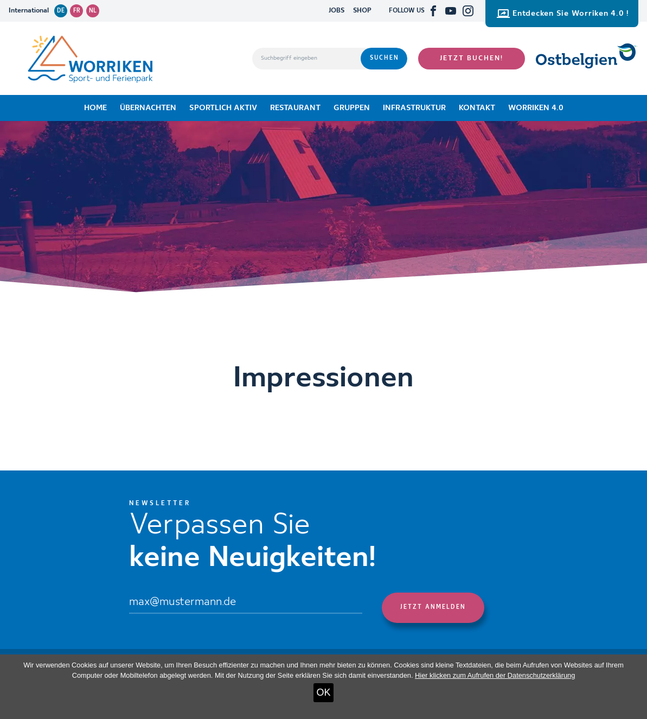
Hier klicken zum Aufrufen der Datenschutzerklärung (495, 675)
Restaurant (295, 108)
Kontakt (477, 108)
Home (95, 108)
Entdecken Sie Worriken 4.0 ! (563, 13)
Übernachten (148, 108)
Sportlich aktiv (223, 108)
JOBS (336, 10)
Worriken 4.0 (535, 108)
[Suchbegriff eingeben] (306, 58)
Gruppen (352, 108)
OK (323, 692)
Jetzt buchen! (471, 58)
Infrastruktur (414, 108)
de (61, 11)
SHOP (362, 10)
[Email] (246, 603)
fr (76, 11)
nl (93, 11)
